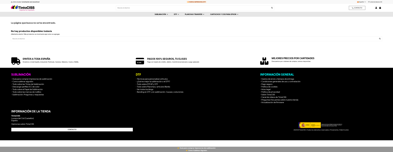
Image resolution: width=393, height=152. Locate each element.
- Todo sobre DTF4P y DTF (147, 84)
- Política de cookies (268, 87)
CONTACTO (357, 8)
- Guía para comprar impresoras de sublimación (31, 79)
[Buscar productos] (272, 8)
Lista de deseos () (375, 2)
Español (361, 2)
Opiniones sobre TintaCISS (22, 124)
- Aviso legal (265, 89)
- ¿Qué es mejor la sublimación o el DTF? (153, 81)
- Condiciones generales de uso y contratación (280, 81)
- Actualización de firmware (272, 102)
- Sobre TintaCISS (267, 94)
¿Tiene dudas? (25, 2)
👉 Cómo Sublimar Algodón (196, 150)
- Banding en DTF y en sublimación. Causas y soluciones (159, 92)
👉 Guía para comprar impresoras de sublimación (196, 148)
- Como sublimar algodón (22, 81)
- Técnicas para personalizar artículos (152, 79)
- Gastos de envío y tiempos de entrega (277, 79)
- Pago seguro (266, 84)
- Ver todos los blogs (144, 89)
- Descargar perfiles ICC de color (25, 87)
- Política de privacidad (270, 92)
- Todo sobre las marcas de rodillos (26, 92)
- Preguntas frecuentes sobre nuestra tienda (279, 100)
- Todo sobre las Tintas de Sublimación (27, 84)
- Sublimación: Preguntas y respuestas (27, 94)
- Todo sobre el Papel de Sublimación (27, 89)
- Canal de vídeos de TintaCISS (273, 97)
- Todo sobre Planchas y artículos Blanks (153, 87)
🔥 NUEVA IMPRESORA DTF (196, 2)
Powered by (339, 130)
